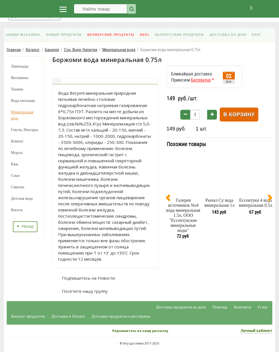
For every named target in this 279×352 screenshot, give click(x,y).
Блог (256, 35)
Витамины (20, 78)
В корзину (239, 114)
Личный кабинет (256, 330)
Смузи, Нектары (24, 130)
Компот (17, 141)
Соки (15, 175)
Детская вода (22, 198)
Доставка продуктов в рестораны (120, 316)
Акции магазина (23, 35)
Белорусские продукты (179, 35)
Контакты (242, 307)
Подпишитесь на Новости (88, 278)
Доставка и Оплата (68, 316)
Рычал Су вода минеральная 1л (219, 203)
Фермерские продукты (110, 35)
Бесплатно (201, 80)
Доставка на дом (227, 35)
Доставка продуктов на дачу (181, 307)
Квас (15, 164)
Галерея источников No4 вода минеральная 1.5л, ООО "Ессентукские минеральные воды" (183, 215)
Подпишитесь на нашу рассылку (140, 331)
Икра (144, 35)
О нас (263, 307)
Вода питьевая (23, 101)
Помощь (219, 307)
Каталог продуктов (28, 316)
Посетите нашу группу (84, 291)
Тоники (17, 89)
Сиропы (17, 187)
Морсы (17, 153)
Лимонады (20, 66)
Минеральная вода (22, 115)
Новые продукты (63, 35)
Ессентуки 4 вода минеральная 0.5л (255, 203)
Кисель (17, 210)
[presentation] (170, 199)
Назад (25, 226)
